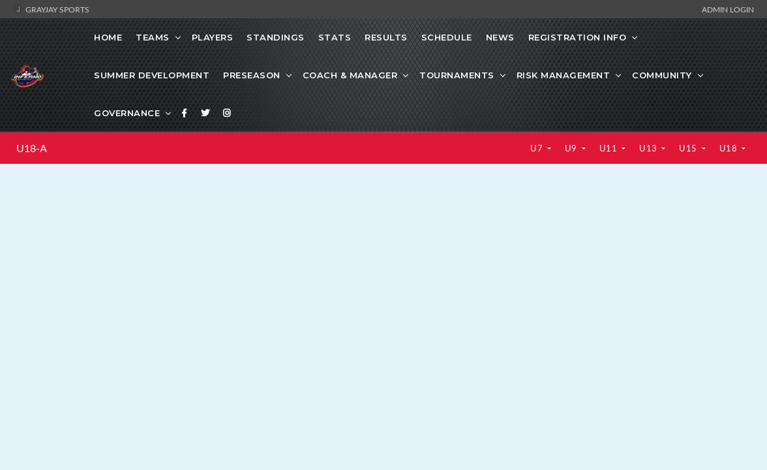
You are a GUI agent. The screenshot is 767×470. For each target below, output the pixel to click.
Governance (127, 113)
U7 (537, 148)
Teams (153, 37)
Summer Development (151, 75)
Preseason (251, 75)
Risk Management (563, 75)
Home (108, 37)
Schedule (446, 37)
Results (386, 37)
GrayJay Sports (51, 9)
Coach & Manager (350, 75)
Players (212, 37)
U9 (572, 148)
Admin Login (728, 9)
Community (662, 75)
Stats (335, 37)
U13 (649, 148)
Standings (276, 37)
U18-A (31, 148)
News (500, 37)
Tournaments (456, 75)
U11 (609, 148)
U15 (689, 148)
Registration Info (577, 37)
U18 (729, 148)
